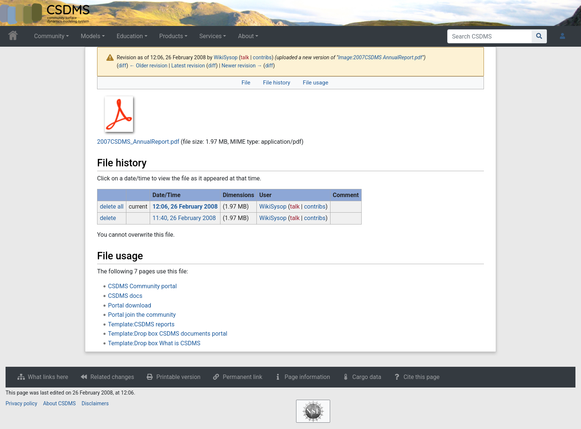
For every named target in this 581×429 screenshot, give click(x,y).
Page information (307, 376)
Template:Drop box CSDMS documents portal (168, 333)
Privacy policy (21, 403)
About (246, 36)
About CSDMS (59, 403)
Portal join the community (142, 314)
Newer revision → (242, 66)
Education (130, 36)
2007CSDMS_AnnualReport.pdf (138, 141)
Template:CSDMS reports (141, 324)
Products (171, 36)
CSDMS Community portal (142, 286)
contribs (262, 57)
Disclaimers (95, 403)
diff (122, 66)
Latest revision (188, 66)
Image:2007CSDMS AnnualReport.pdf (380, 57)
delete (108, 218)
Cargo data (366, 376)
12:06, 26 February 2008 (185, 206)
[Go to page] (539, 36)
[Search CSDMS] (489, 36)
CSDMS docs (125, 295)
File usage (315, 82)
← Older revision (148, 66)
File (246, 82)
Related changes (112, 376)
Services (210, 36)
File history (276, 82)
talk (244, 57)
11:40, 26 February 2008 (184, 218)
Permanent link (242, 376)
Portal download (129, 305)
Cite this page (421, 376)
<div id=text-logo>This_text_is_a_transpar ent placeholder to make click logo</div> (12, 13)
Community (49, 36)
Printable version (178, 376)
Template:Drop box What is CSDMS (154, 343)
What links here (48, 376)
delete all (111, 206)
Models (90, 36)
